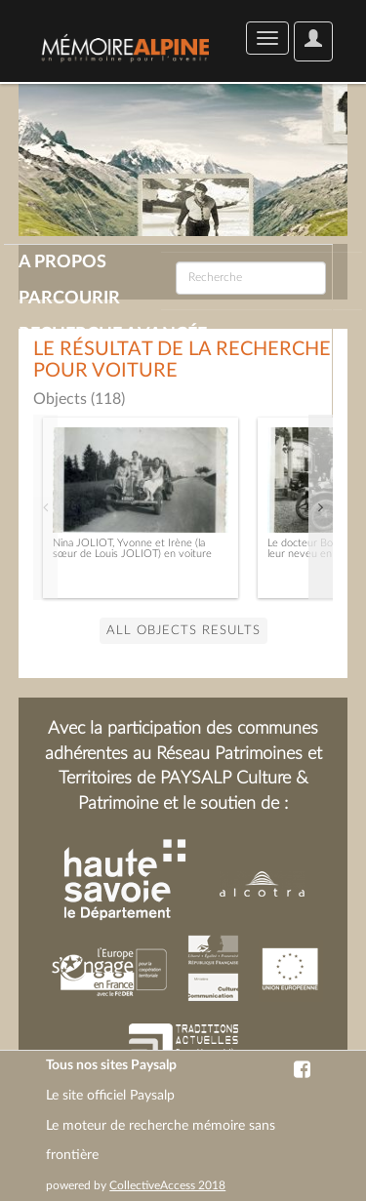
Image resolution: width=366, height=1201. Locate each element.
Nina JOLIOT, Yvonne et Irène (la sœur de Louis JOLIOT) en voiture (132, 548)
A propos (62, 262)
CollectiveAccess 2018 (167, 1185)
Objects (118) (79, 399)
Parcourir (69, 298)
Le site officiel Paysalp (110, 1095)
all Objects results (183, 630)
